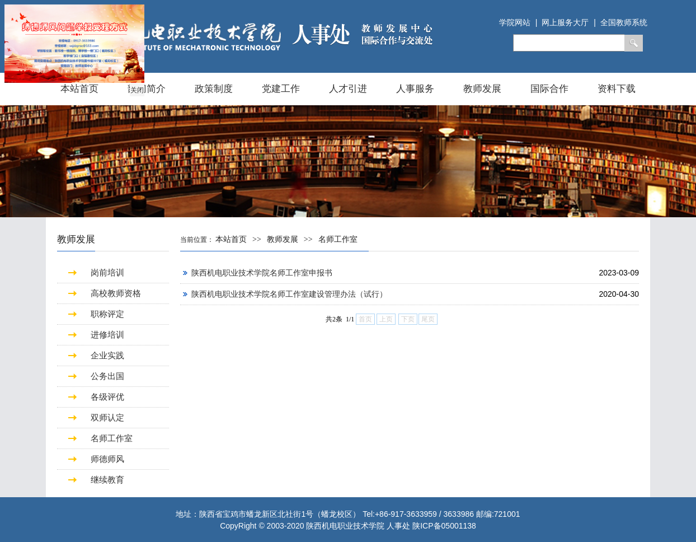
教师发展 (482, 88)
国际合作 (549, 88)
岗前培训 (107, 272)
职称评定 (107, 314)
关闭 (136, 90)
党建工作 (281, 88)
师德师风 (107, 459)
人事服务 (415, 88)
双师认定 (107, 417)
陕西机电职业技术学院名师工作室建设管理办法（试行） (289, 293)
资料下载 (617, 88)
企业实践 (107, 355)
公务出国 (107, 376)
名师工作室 (112, 438)
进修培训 (107, 334)
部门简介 (147, 88)
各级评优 (107, 396)
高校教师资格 (116, 293)
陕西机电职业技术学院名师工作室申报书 (261, 272)
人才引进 (348, 88)
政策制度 (214, 88)
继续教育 (107, 479)
